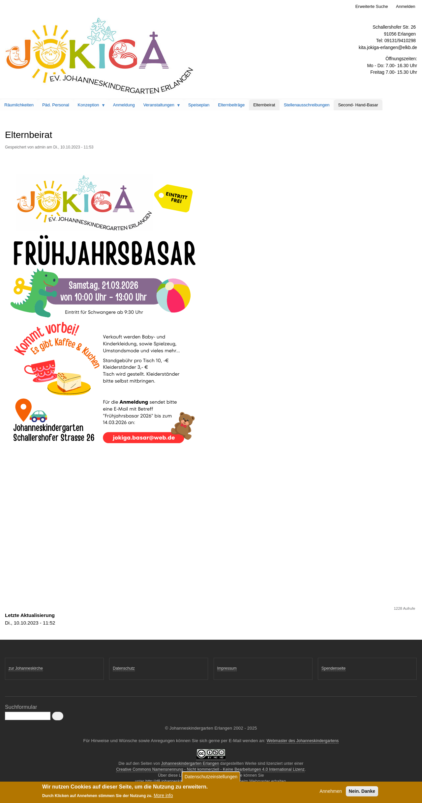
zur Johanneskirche (26, 668)
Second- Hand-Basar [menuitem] (358, 104)
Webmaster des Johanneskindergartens (303, 740)
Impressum (227, 668)
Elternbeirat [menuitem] (264, 104)
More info (163, 795)
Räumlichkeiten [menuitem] (19, 104)
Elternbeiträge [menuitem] (231, 104)
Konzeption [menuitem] (90, 106)
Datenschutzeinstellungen (211, 777)
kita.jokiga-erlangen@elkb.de (388, 47)
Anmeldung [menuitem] (124, 104)
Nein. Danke (362, 791)
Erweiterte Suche (371, 6)
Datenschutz (124, 668)
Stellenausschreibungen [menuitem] (307, 104)
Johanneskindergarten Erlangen (190, 763)
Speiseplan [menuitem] (198, 104)
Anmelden (405, 6)
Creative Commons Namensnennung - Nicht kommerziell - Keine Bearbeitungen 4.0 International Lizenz (210, 769)
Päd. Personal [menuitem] (55, 104)
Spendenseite (333, 668)
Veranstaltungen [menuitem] (160, 106)
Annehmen (330, 791)
